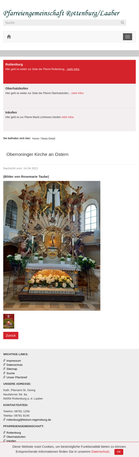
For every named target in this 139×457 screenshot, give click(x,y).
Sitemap (11, 369)
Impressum (13, 360)
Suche (10, 373)
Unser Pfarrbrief (16, 377)
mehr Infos (72, 69)
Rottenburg (13, 432)
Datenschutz (100, 451)
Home (35, 138)
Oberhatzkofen (16, 436)
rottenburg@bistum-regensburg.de (28, 419)
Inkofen (11, 441)
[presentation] (69, 72)
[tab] (69, 72)
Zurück (11, 335)
